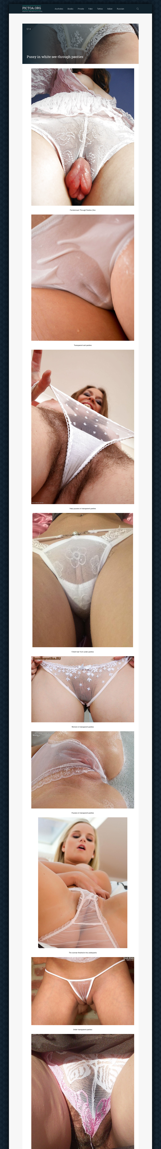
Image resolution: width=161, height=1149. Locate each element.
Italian (109, 9)
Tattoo (100, 9)
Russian (120, 9)
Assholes (59, 9)
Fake (90, 9)
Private (81, 9)
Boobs (70, 9)
